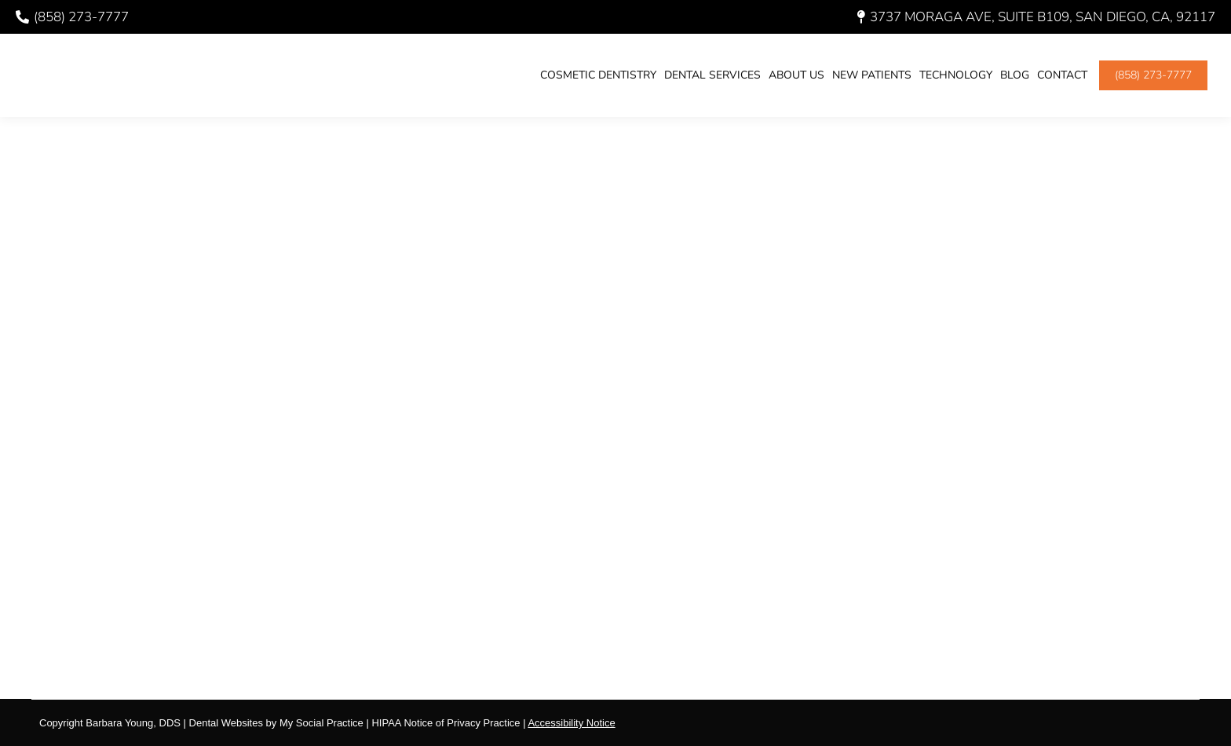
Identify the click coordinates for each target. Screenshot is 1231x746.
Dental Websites (226, 723)
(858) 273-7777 (72, 17)
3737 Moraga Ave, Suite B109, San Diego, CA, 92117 (1036, 17)
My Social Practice (319, 723)
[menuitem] (598, 75)
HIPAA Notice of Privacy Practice (445, 723)
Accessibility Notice (571, 723)
